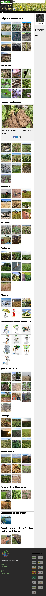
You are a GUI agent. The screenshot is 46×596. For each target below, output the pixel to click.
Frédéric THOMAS (5, 564)
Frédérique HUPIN (5, 567)
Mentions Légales (4, 571)
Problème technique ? (5, 573)
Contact (2, 570)
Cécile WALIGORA (5, 566)
